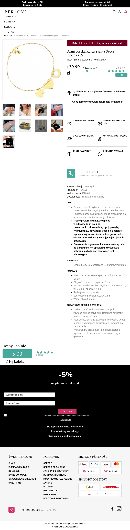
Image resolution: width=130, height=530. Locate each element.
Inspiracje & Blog (18, 467)
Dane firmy (14, 483)
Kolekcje (10, 27)
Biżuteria (10, 22)
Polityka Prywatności (56, 498)
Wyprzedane (31, 35)
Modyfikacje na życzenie (57, 479)
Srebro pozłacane (54, 467)
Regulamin (49, 494)
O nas (10, 32)
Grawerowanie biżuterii (22, 479)
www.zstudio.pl (72, 527)
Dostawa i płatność (54, 475)
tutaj (95, 316)
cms (62, 527)
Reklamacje (50, 490)
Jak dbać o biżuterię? (56, 471)
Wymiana (48, 487)
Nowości (11, 17)
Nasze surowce (17, 475)
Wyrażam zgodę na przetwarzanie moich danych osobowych (66, 416)
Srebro (47, 463)
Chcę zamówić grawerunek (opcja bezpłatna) (97, 101)
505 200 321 (103, 173)
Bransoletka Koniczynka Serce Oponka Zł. (56, 35)
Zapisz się (67, 411)
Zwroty (47, 483)
